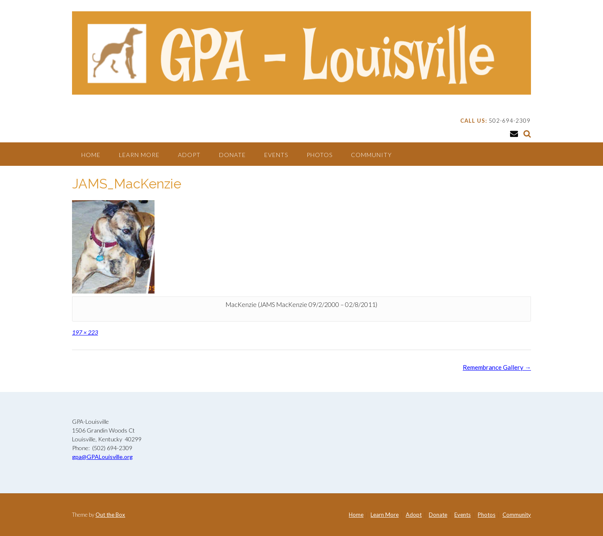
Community (371, 154)
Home (90, 154)
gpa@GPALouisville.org (102, 456)
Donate (232, 154)
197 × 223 (85, 332)
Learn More (139, 154)
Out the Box (110, 514)
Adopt (189, 154)
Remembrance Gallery (497, 367)
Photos (319, 154)
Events (276, 154)
